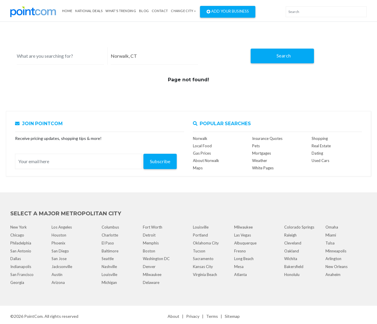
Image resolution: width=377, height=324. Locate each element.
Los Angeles (62, 227)
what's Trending (120, 11)
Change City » (183, 11)
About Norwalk (206, 160)
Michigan (109, 282)
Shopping (320, 138)
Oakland (291, 251)
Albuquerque (245, 243)
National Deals (88, 11)
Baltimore (110, 251)
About (173, 316)
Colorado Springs (299, 227)
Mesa (239, 266)
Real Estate (321, 145)
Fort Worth (152, 227)
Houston (59, 235)
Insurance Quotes (267, 138)
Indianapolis (20, 266)
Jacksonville (62, 266)
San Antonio (20, 251)
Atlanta (240, 274)
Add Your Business (227, 12)
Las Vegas (242, 235)
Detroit (149, 235)
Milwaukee (152, 274)
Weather (259, 160)
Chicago (17, 235)
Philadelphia (20, 243)
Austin (57, 274)
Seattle (108, 258)
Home (67, 11)
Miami (330, 235)
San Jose (59, 258)
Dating (317, 153)
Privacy (192, 316)
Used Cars (320, 160)
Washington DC (156, 258)
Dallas (15, 258)
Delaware (151, 282)
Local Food (202, 145)
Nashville (109, 266)
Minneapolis (335, 251)
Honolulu (292, 274)
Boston (149, 251)
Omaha (331, 227)
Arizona (58, 282)
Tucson (199, 251)
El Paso (108, 243)
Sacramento (203, 258)
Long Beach (244, 258)
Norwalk (200, 138)
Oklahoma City (206, 243)
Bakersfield (293, 266)
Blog (144, 11)
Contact (160, 11)
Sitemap (232, 316)
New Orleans (336, 266)
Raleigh (290, 235)
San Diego (60, 251)
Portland (200, 235)
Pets (256, 145)
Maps (198, 168)
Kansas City (203, 266)
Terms (212, 316)
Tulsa (330, 243)
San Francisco (22, 274)
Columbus (110, 227)
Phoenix (58, 243)
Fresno (240, 251)
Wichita (290, 258)
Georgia (17, 282)
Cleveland (292, 243)
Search (284, 55)
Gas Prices (202, 153)
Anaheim (332, 274)
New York (18, 227)
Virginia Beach (205, 274)
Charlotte (110, 235)
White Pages (263, 168)
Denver (149, 266)
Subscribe (160, 161)
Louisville (109, 274)
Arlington (333, 258)
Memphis (151, 243)
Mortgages (261, 153)
